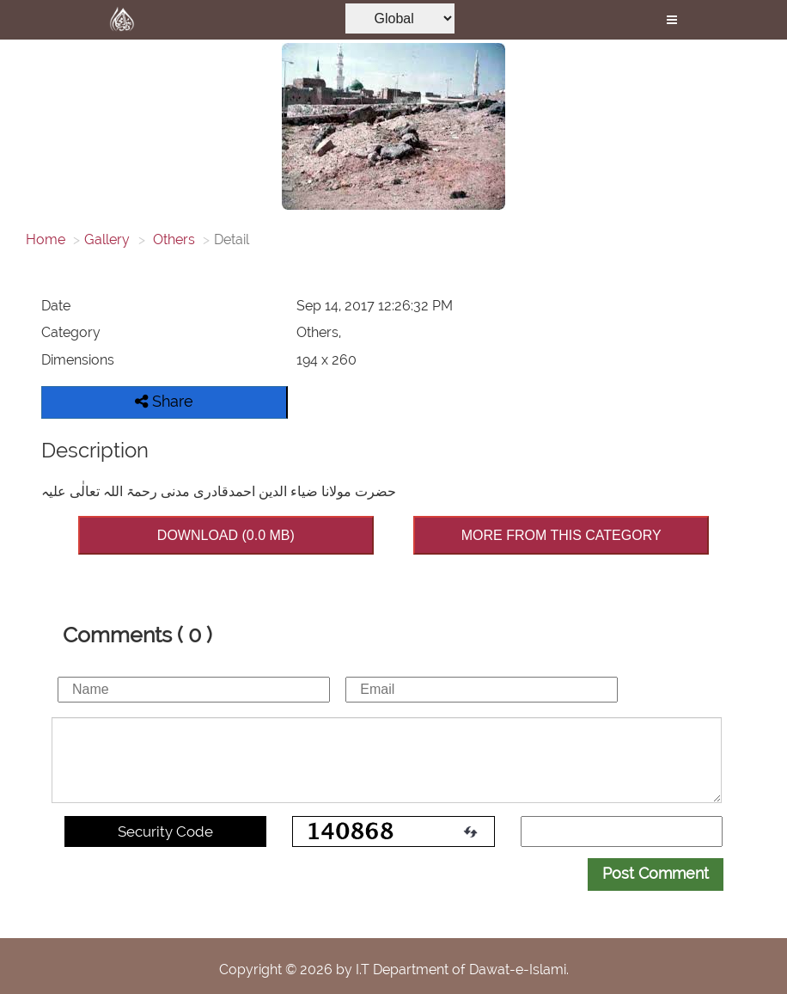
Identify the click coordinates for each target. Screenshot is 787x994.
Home (45, 239)
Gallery (107, 239)
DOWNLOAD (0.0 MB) (226, 535)
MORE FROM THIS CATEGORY (561, 535)
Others (172, 239)
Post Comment (655, 873)
